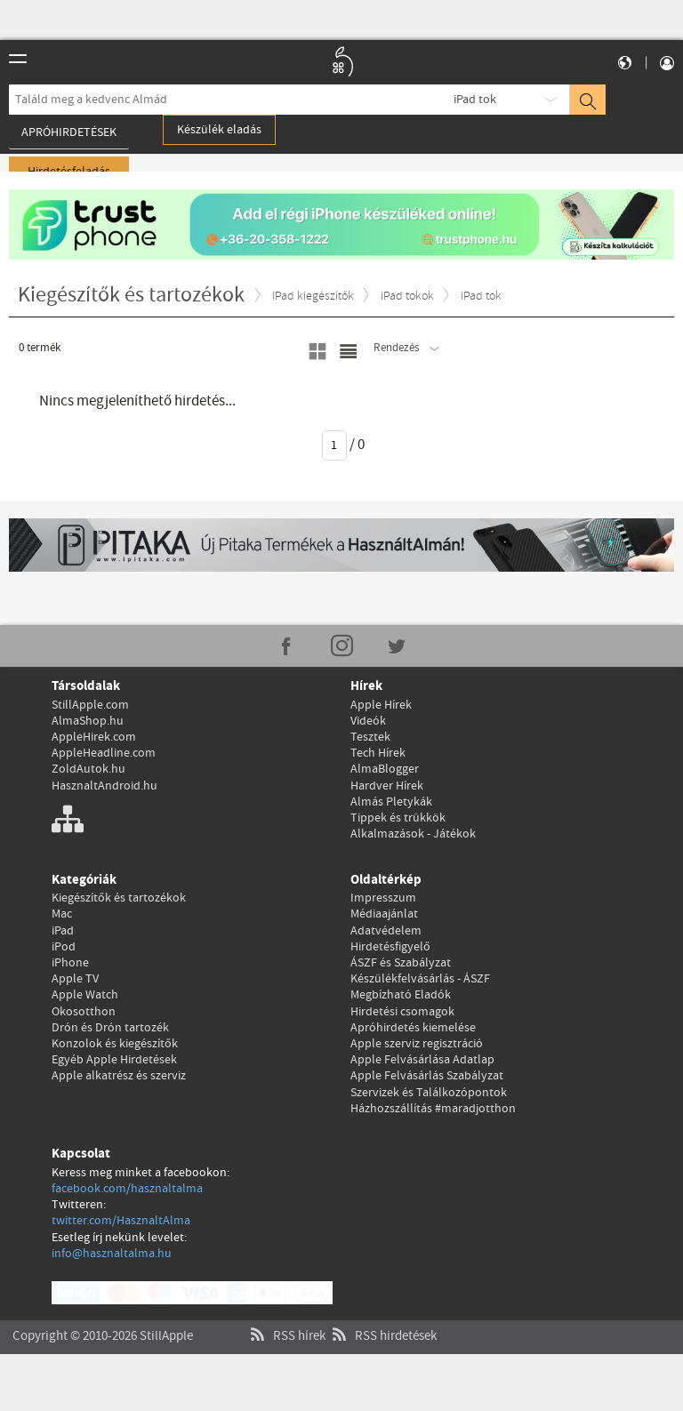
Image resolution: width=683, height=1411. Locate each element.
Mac (62, 914)
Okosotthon (84, 1012)
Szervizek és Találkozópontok (428, 1093)
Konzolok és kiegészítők (115, 1044)
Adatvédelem (386, 931)
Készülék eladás (219, 130)
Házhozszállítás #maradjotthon (433, 1109)
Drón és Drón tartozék (110, 1028)
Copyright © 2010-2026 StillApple (102, 1318)
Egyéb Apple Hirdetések (114, 1060)
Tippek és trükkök (398, 818)
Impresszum (383, 898)
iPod (64, 947)
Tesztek (370, 737)
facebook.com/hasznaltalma (127, 1189)
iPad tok (475, 100)
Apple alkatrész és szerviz (119, 1076)
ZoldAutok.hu (88, 769)
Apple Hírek (381, 705)
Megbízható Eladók (400, 995)
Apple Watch (85, 995)
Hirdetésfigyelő (390, 947)
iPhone (70, 963)
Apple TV (75, 979)
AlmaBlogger (384, 769)
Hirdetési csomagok (402, 1012)
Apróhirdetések (69, 132)
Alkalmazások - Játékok (413, 834)
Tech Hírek (378, 753)
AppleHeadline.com (104, 753)
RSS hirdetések (382, 1318)
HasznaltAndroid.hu (104, 786)
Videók (368, 721)
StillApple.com (90, 705)
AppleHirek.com (94, 737)
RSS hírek (285, 1318)
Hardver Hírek (386, 786)
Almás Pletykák (391, 802)
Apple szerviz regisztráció (416, 1044)
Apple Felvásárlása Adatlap (422, 1060)
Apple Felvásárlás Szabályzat (426, 1076)
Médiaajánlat (384, 914)
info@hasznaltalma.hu (112, 1254)
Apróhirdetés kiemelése (413, 1028)
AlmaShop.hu (88, 721)
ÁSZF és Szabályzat (400, 963)
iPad (63, 931)
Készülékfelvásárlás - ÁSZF (420, 979)
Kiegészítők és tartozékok (119, 898)
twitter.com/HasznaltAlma (121, 1221)
